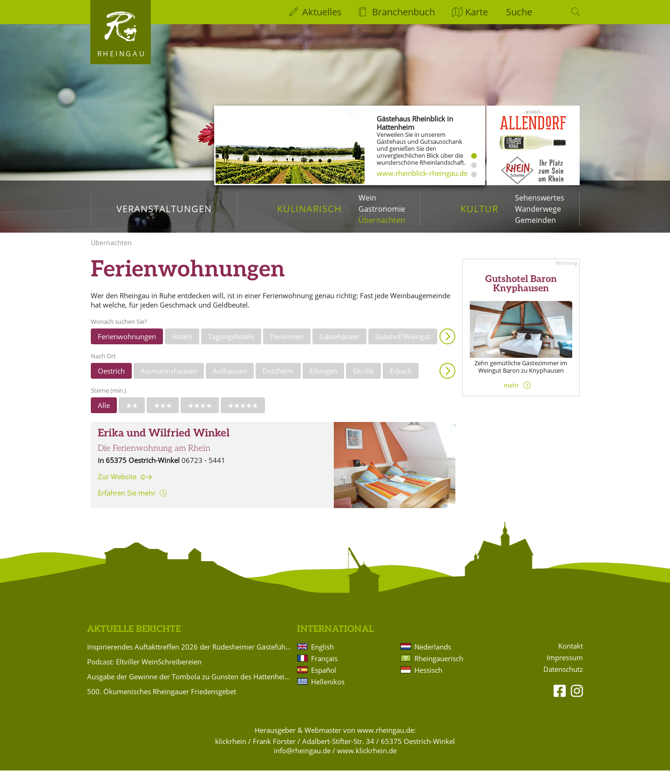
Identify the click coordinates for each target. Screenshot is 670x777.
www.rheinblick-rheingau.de (422, 173)
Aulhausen (230, 377)
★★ (132, 411)
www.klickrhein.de (367, 757)
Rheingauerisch (438, 665)
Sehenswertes (539, 198)
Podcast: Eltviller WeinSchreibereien (144, 668)
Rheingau (121, 53)
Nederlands (432, 653)
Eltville (363, 377)
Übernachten (382, 220)
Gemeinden (535, 220)
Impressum (565, 664)
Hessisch (428, 676)
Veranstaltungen (164, 208)
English (322, 653)
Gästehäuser (339, 343)
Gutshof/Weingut (402, 343)
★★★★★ (243, 411)
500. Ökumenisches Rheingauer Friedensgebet (161, 698)
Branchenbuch (403, 12)
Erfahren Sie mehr (127, 499)
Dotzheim (278, 377)
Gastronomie (382, 209)
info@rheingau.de (302, 757)
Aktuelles (322, 12)
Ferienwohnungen (127, 343)
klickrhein (230, 747)
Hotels (182, 343)
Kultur (479, 208)
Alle (104, 411)
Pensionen (287, 343)
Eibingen (323, 377)
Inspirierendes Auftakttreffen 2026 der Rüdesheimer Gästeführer (190, 653)
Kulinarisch (309, 208)
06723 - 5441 (203, 466)
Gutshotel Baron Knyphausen (521, 290)
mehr (511, 391)
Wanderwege (538, 209)
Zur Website (117, 483)
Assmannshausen (169, 377)
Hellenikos (328, 688)
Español (323, 676)
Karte (476, 12)
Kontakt (570, 652)
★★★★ (200, 411)
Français (324, 665)
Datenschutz (563, 675)
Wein (367, 198)
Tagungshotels (231, 343)
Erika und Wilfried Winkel (164, 440)
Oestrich (111, 377)
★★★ (163, 411)
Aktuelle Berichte (134, 635)
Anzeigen (447, 343)
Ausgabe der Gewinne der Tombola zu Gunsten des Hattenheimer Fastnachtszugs (190, 683)
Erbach (401, 377)
